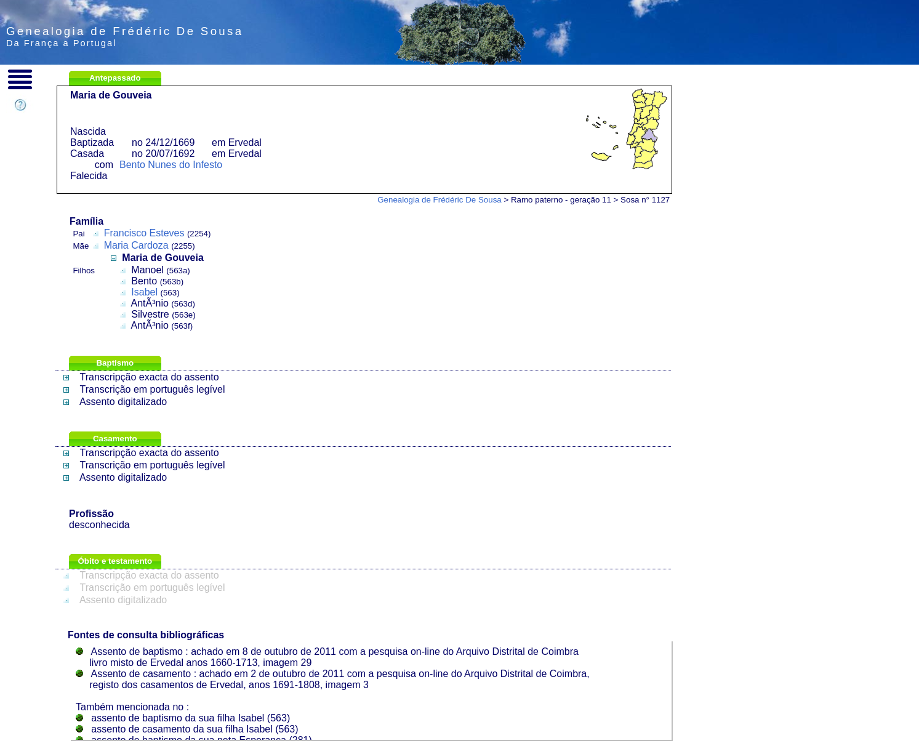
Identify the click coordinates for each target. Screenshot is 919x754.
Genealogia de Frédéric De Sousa (439, 199)
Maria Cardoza (136, 245)
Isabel (144, 292)
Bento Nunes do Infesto (170, 164)
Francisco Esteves (144, 233)
